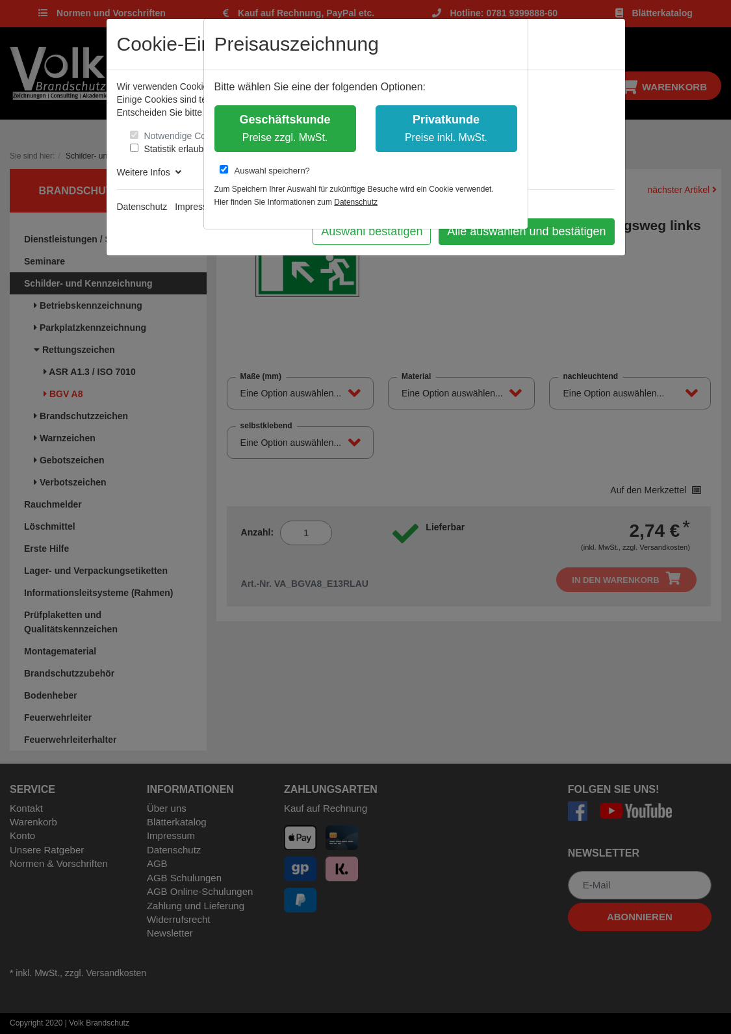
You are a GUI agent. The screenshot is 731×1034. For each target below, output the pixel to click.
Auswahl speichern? (265, 170)
